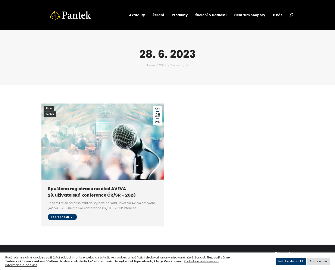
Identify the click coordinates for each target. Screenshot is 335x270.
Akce (49, 108)
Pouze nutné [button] (318, 261)
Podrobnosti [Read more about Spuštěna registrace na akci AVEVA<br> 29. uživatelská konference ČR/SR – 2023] (61, 217)
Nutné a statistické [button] (291, 261)
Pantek (50, 114)
